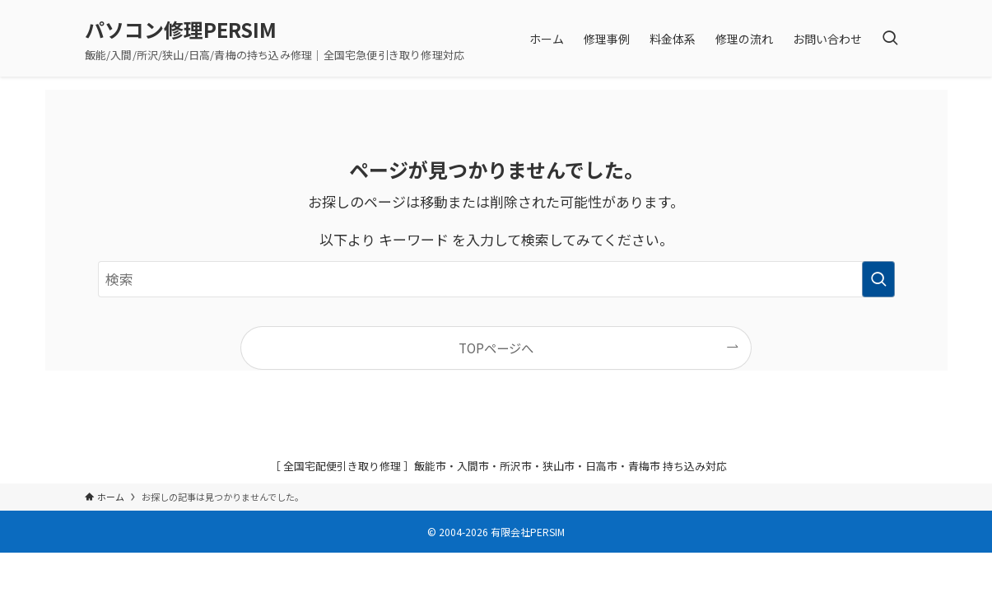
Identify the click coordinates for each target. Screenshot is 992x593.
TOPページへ (496, 348)
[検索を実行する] (878, 279)
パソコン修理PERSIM (181, 30)
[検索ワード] (496, 279)
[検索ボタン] (890, 38)
